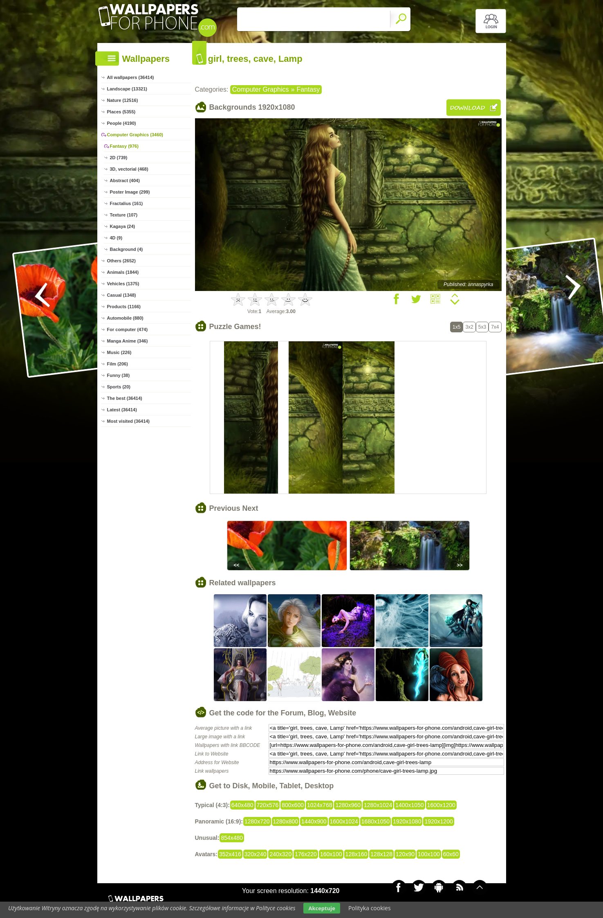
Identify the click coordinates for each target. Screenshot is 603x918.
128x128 (381, 854)
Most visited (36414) (128, 421)
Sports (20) (118, 386)
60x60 (451, 854)
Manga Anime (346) (127, 340)
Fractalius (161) (126, 203)
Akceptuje (321, 908)
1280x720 (257, 821)
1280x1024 (378, 805)
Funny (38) (118, 375)
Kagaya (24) (122, 226)
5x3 (482, 327)
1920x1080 (407, 821)
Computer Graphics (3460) (135, 134)
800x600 (293, 805)
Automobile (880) (125, 318)
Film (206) (117, 363)
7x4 (495, 327)
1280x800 (285, 821)
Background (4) (126, 249)
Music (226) (119, 352)
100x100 (429, 854)
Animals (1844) (123, 272)
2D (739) (119, 157)
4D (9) (116, 237)
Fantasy (308, 89)
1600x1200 (441, 805)
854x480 (232, 838)
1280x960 (348, 805)
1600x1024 (344, 821)
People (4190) (121, 123)
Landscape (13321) (127, 88)
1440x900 (314, 821)
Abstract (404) (125, 180)
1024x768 (319, 805)
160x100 (331, 854)
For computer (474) (127, 329)
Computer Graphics (260, 89)
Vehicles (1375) (123, 283)
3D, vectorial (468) (129, 169)
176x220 (306, 854)
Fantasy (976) (124, 146)
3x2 (469, 327)
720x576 (268, 805)
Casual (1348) (121, 295)
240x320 (280, 854)
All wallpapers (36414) (130, 77)
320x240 (255, 854)
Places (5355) (121, 111)
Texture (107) (124, 214)
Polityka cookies (369, 908)
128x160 (356, 854)
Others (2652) (121, 260)
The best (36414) (124, 398)
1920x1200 (438, 821)
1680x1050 (375, 821)
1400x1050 (409, 805)
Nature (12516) (122, 100)
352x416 (230, 854)
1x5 (456, 327)
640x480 (242, 805)
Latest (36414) (122, 409)
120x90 (405, 854)
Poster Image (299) (130, 191)
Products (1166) (124, 306)
